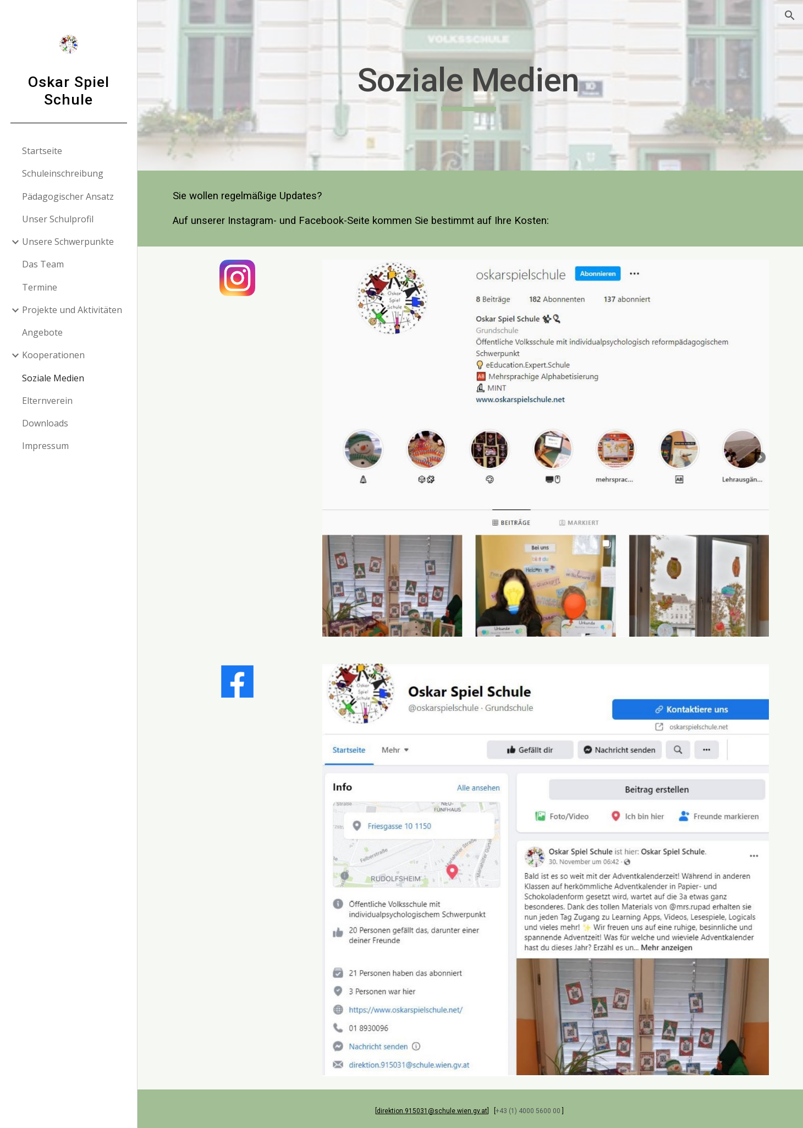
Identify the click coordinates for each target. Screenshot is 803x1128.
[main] (470, 85)
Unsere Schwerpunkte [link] (68, 242)
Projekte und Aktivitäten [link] (72, 310)
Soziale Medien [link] (53, 378)
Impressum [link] (45, 446)
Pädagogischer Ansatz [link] (68, 196)
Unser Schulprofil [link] (58, 219)
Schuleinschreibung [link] (62, 173)
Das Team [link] (43, 264)
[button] (790, 15)
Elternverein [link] (47, 401)
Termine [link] (39, 287)
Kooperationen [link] (53, 355)
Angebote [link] (42, 332)
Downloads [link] (45, 423)
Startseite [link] (42, 151)
